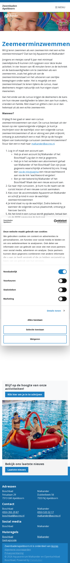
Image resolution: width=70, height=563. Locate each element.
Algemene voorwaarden (18, 549)
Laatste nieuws (17, 469)
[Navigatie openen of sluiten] (61, 7)
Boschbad (7, 536)
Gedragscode (9, 540)
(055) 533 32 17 (45, 512)
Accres (54, 546)
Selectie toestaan (35, 329)
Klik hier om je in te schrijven (25, 394)
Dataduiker (36, 560)
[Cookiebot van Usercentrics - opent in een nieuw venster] (54, 221)
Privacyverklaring (14, 553)
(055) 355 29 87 (10, 512)
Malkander (43, 536)
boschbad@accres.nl (13, 515)
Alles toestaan (35, 320)
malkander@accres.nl (43, 143)
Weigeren (35, 339)
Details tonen (54, 310)
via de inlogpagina (29, 171)
